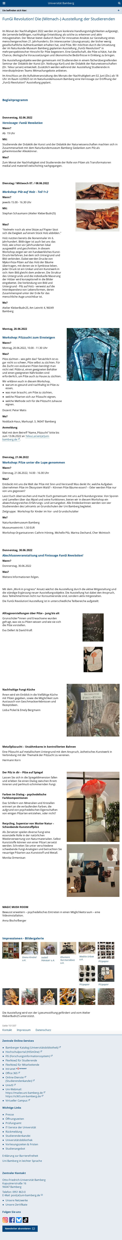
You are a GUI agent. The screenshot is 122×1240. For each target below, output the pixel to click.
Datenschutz (43, 1030)
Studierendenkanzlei (18, 1136)
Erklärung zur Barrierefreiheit (20, 1156)
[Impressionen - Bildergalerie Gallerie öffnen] (10, 950)
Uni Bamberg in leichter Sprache (22, 1161)
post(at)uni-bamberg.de (25, 1195)
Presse (10, 1114)
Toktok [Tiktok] (25, 1220)
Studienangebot (15, 1148)
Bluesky (19, 1220)
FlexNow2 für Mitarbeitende (22, 1064)
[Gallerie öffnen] (93, 627)
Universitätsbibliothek (19, 1140)
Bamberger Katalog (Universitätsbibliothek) (32, 1047)
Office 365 (11, 1073)
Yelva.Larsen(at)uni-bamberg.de (25, 437)
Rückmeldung (14, 1131)
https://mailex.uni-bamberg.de (24, 1093)
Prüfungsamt (14, 1123)
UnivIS (9, 1085)
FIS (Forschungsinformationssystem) (28, 1056)
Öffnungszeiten (15, 1119)
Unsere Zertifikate (16, 1204)
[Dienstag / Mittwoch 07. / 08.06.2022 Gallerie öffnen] (98, 192)
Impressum (24, 1030)
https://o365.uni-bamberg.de (23, 1096)
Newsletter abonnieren (18, 1228)
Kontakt (7, 1030)
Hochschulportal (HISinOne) (23, 1052)
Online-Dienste (15, 1077)
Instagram (5, 1220)
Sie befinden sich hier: (14, 10)
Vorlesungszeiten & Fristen (22, 1144)
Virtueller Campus (16, 1100)
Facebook (12, 1220)
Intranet (10, 1069)
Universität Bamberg (61, 3)
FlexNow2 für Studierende (21, 1060)
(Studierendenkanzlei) (19, 1081)
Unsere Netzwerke (17, 1200)
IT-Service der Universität (21, 1127)
